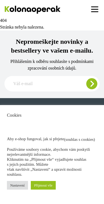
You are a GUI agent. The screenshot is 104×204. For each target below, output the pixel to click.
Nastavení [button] (17, 185)
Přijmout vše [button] (43, 185)
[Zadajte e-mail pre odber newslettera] (52, 83)
